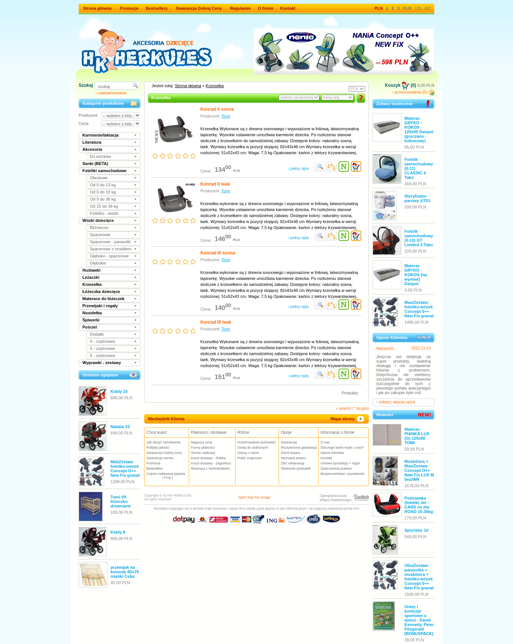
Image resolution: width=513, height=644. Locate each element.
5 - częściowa (102, 348)
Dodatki (97, 334)
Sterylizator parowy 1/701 (417, 198)
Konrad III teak (215, 322)
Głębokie (98, 263)
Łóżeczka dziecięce (101, 291)
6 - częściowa (102, 355)
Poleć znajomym (249, 458)
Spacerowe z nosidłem (110, 249)
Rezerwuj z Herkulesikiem (210, 468)
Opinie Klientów (332, 453)
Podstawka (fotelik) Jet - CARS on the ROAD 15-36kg (418, 505)
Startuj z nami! (248, 453)
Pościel (89, 327)
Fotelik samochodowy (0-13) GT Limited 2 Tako (418, 238)
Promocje (129, 8)
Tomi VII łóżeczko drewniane (120, 501)
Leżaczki (90, 277)
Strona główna (97, 8)
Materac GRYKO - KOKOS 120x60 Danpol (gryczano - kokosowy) (418, 129)
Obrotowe (99, 178)
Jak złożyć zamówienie (163, 442)
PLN (378, 8)
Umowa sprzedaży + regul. (341, 463)
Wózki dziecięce (98, 220)
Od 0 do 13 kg (103, 185)
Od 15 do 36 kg (104, 206)
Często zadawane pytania (167, 475)
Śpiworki (91, 320)
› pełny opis (298, 168)
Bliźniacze (99, 227)
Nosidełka (92, 313)
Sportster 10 (416, 530)
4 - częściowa (102, 341)
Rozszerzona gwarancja (299, 447)
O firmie (266, 8)
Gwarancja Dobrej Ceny (199, 8)
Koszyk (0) (400, 85)
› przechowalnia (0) (413, 92)
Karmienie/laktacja (100, 135)
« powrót (343, 408)
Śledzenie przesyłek (296, 468)
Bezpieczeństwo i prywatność (343, 474)
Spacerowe (100, 234)
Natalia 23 (120, 426)
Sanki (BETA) (95, 163)
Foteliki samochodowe (104, 170)
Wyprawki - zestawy (101, 362)
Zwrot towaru (290, 453)
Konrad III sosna (217, 253)
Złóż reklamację (292, 463)
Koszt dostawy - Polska (208, 458)
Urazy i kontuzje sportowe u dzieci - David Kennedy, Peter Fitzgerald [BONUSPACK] (419, 620)
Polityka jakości (158, 447)
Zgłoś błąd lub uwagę (254, 497)
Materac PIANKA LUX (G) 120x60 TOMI (416, 436)
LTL (418, 8)
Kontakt (287, 8)
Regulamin (240, 8)
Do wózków (100, 156)
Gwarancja (289, 442)
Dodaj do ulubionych (252, 447)
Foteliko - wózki (104, 213)
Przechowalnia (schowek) (256, 442)
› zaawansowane (111, 93)
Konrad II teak (215, 184)
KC (428, 8)
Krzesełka (91, 284)
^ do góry (361, 408)
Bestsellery (157, 8)
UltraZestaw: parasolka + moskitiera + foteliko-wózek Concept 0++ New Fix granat (419, 576)
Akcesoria (92, 149)
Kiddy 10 (119, 391)
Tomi (225, 116)
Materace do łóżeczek (103, 298)
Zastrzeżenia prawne (336, 468)
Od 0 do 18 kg (103, 192)
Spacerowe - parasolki (110, 241)
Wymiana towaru (293, 458)
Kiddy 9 (117, 532)
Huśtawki (91, 270)
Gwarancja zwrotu (159, 458)
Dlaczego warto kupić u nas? (342, 447)
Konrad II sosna (217, 109)
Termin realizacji (203, 453)
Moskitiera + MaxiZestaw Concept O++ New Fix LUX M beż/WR (419, 470)
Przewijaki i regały (100, 305)
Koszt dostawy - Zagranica (211, 463)
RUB (407, 8)
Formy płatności (203, 447)
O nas (325, 442)
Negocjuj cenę (201, 442)
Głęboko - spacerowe (109, 256)
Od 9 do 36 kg (103, 199)
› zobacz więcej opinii (395, 402)
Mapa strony (348, 418)
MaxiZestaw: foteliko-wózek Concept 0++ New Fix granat (419, 309)
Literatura (91, 142)
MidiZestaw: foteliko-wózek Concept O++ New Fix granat (125, 468)
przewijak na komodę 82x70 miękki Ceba (124, 572)
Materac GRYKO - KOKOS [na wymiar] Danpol (415, 274)
